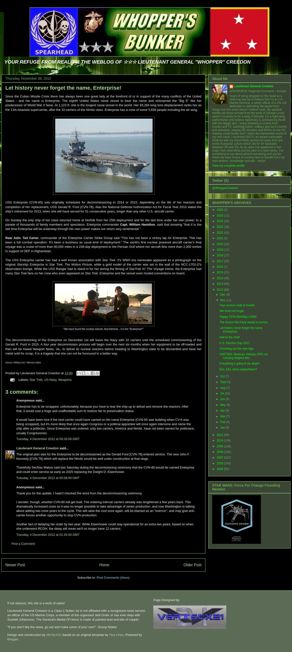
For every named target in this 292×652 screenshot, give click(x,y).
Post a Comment (23, 544)
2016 (220, 266)
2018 (220, 255)
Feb (223, 422)
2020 (220, 244)
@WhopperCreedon (225, 188)
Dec (223, 294)
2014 (220, 278)
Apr (223, 410)
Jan (223, 427)
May (223, 405)
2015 (220, 272)
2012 (220, 289)
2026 (220, 209)
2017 (220, 261)
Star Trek (36, 380)
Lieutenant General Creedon (37, 448)
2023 (220, 227)
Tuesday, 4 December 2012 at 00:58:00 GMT (48, 478)
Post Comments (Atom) (113, 577)
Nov (223, 300)
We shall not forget (231, 311)
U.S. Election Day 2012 (234, 343)
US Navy (50, 380)
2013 (220, 284)
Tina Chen (116, 635)
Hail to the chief (229, 337)
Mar (223, 416)
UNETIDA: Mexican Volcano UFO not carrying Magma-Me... (243, 356)
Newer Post (15, 565)
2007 (220, 457)
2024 (220, 221)
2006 (220, 463)
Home (104, 565)
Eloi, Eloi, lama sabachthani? (238, 369)
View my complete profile (228, 165)
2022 (220, 232)
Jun (223, 399)
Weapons (65, 380)
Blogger (12, 639)
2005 (220, 469)
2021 (220, 238)
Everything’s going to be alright (239, 363)
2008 (220, 452)
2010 (220, 440)
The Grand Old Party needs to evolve (243, 322)
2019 (220, 249)
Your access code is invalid (237, 305)
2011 (220, 435)
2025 (220, 215)
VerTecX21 (54, 635)
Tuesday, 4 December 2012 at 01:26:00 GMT (48, 535)
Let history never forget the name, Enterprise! (63, 88)
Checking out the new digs (236, 348)
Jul (222, 393)
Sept (223, 382)
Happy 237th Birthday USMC (238, 316)
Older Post (192, 565)
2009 (220, 446)
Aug (223, 388)
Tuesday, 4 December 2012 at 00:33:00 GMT (48, 439)
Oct (223, 376)
